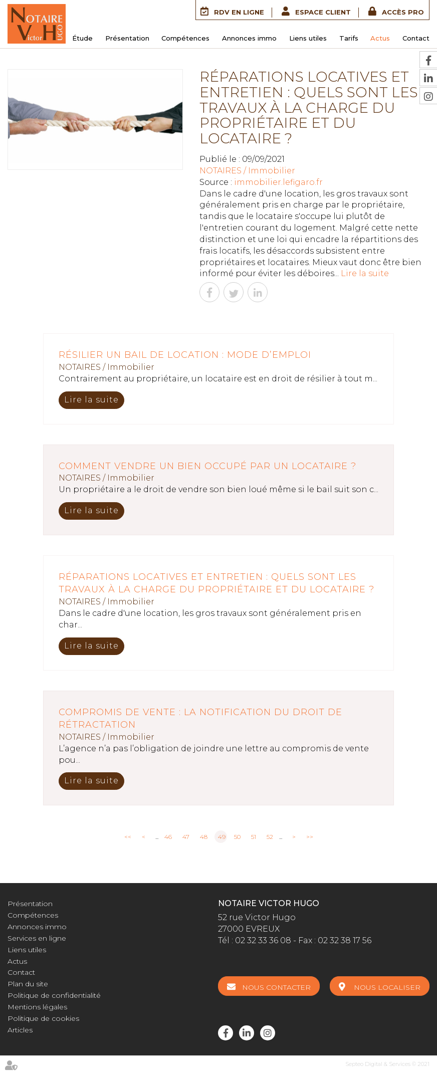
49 (222, 836)
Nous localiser (387, 987)
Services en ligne (37, 938)
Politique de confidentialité (54, 995)
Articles (20, 1029)
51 (253, 836)
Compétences (185, 38)
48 (203, 836)
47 (185, 836)
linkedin (246, 1032)
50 (237, 836)
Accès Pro (403, 12)
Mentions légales (37, 1006)
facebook (225, 1032)
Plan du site (28, 983)
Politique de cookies (43, 1018)
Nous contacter (276, 987)
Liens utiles (308, 38)
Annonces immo (249, 38)
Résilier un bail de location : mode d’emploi (185, 354)
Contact (415, 38)
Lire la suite (365, 273)
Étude (82, 38)
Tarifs (348, 38)
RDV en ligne (239, 12)
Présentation (127, 38)
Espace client (323, 12)
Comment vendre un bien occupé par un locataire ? (207, 466)
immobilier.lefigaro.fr (278, 182)
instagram (267, 1032)
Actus (380, 38)
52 (270, 836)
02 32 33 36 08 (263, 940)
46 (168, 836)
